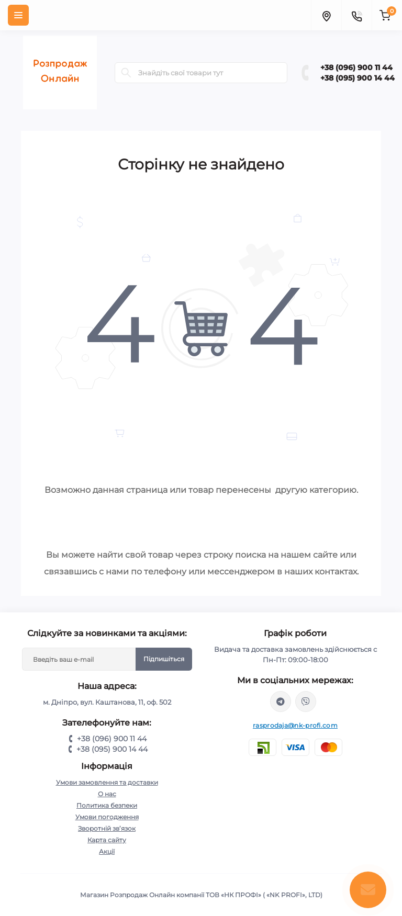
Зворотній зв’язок (107, 828)
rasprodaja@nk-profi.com (295, 725)
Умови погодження (107, 817)
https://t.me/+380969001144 (280, 701)
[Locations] (326, 15)
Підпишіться (163, 659)
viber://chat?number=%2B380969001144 (306, 701)
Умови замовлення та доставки (107, 782)
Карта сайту (106, 840)
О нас (107, 794)
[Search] (126, 72)
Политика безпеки (106, 805)
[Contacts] (356, 15)
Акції (107, 851)
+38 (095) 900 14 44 (357, 78)
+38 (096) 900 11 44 (356, 67)
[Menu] (18, 15)
